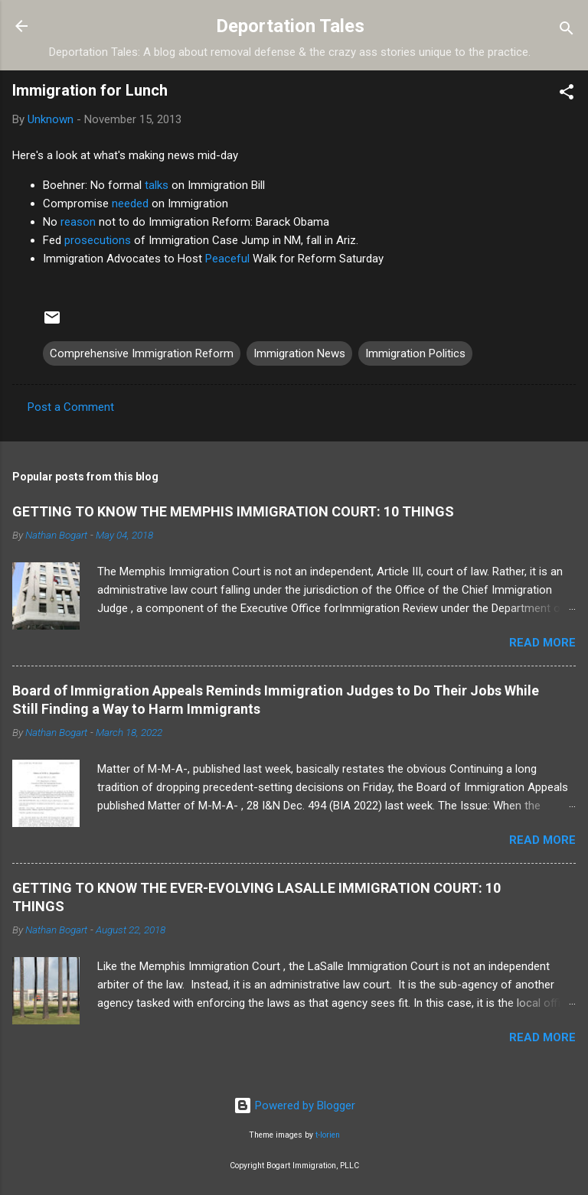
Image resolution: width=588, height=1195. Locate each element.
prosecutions (97, 240)
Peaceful (227, 258)
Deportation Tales (290, 26)
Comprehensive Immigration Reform (142, 353)
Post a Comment (71, 407)
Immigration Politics (415, 353)
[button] (566, 94)
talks (156, 185)
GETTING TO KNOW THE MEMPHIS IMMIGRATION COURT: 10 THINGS (233, 511)
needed (130, 203)
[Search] (566, 31)
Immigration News (299, 353)
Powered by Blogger (294, 1105)
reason (78, 222)
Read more (542, 643)
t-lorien (327, 1135)
